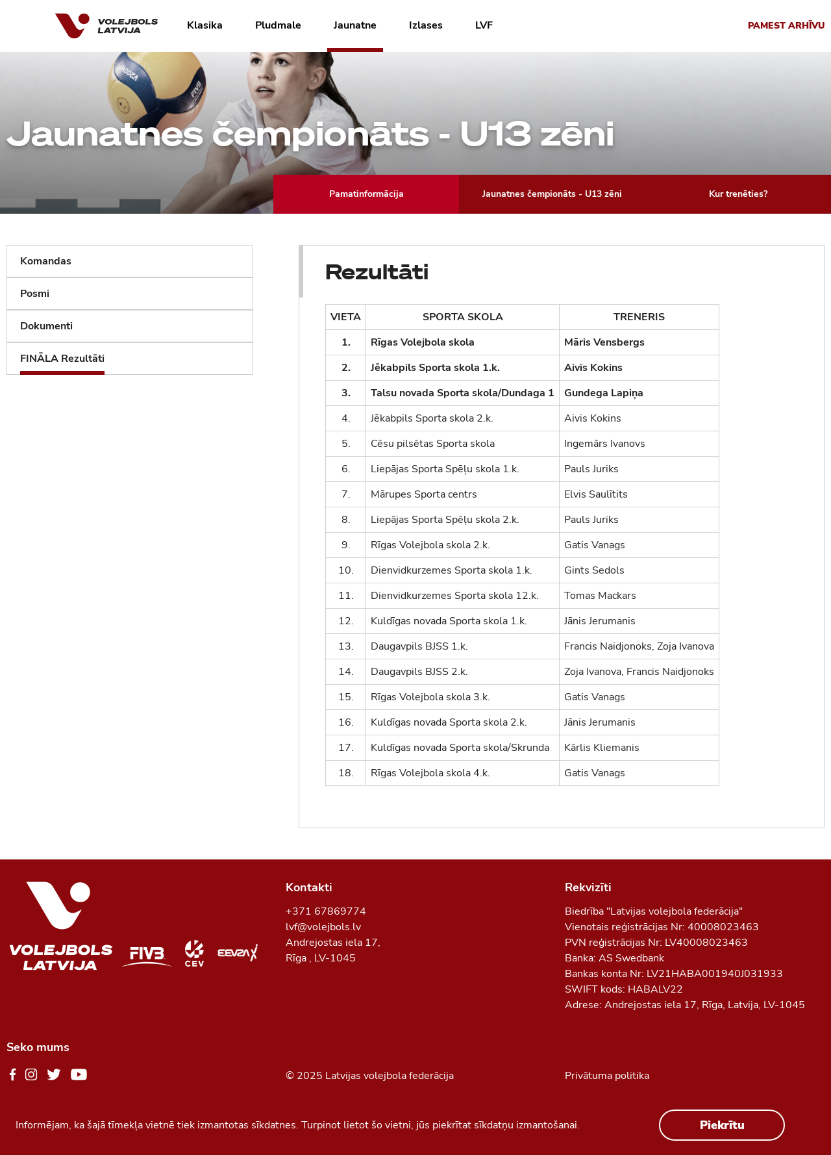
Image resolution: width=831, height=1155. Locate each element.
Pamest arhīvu (786, 25)
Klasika (205, 25)
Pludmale (278, 25)
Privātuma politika (607, 1076)
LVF (484, 25)
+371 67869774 (326, 911)
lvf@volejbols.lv (323, 927)
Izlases (426, 25)
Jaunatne (355, 25)
